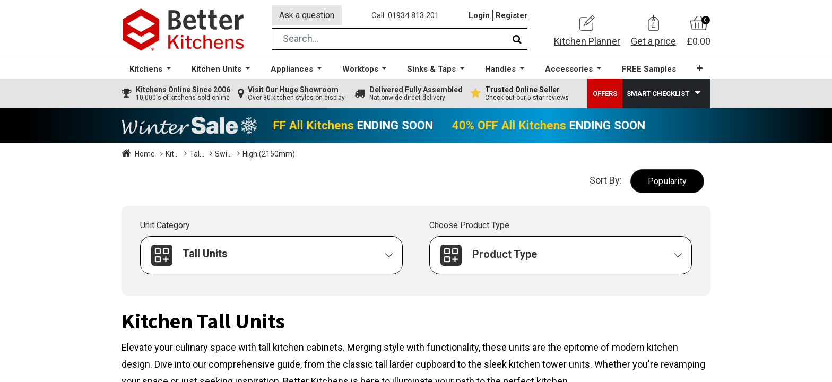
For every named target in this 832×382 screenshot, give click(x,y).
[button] (699, 68)
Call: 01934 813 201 (405, 15)
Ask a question (306, 15)
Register (511, 15)
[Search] (517, 39)
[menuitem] (649, 69)
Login (479, 15)
